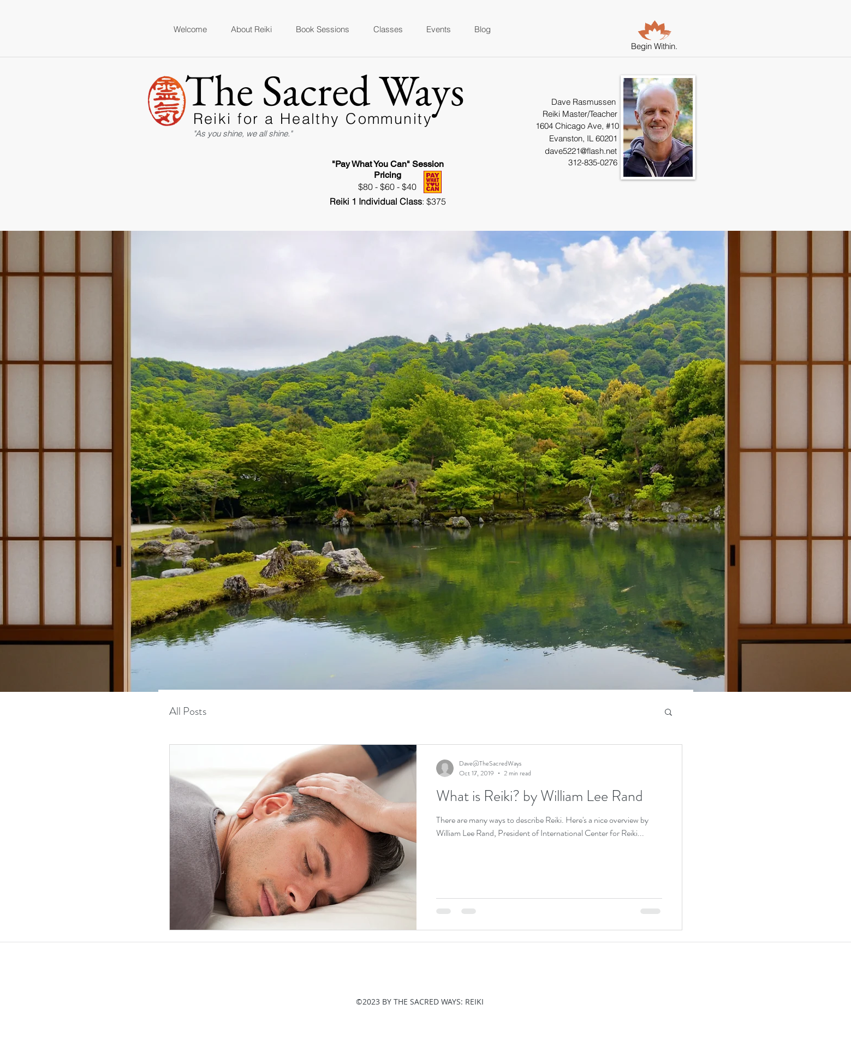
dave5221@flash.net (581, 151)
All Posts (187, 711)
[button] (668, 713)
